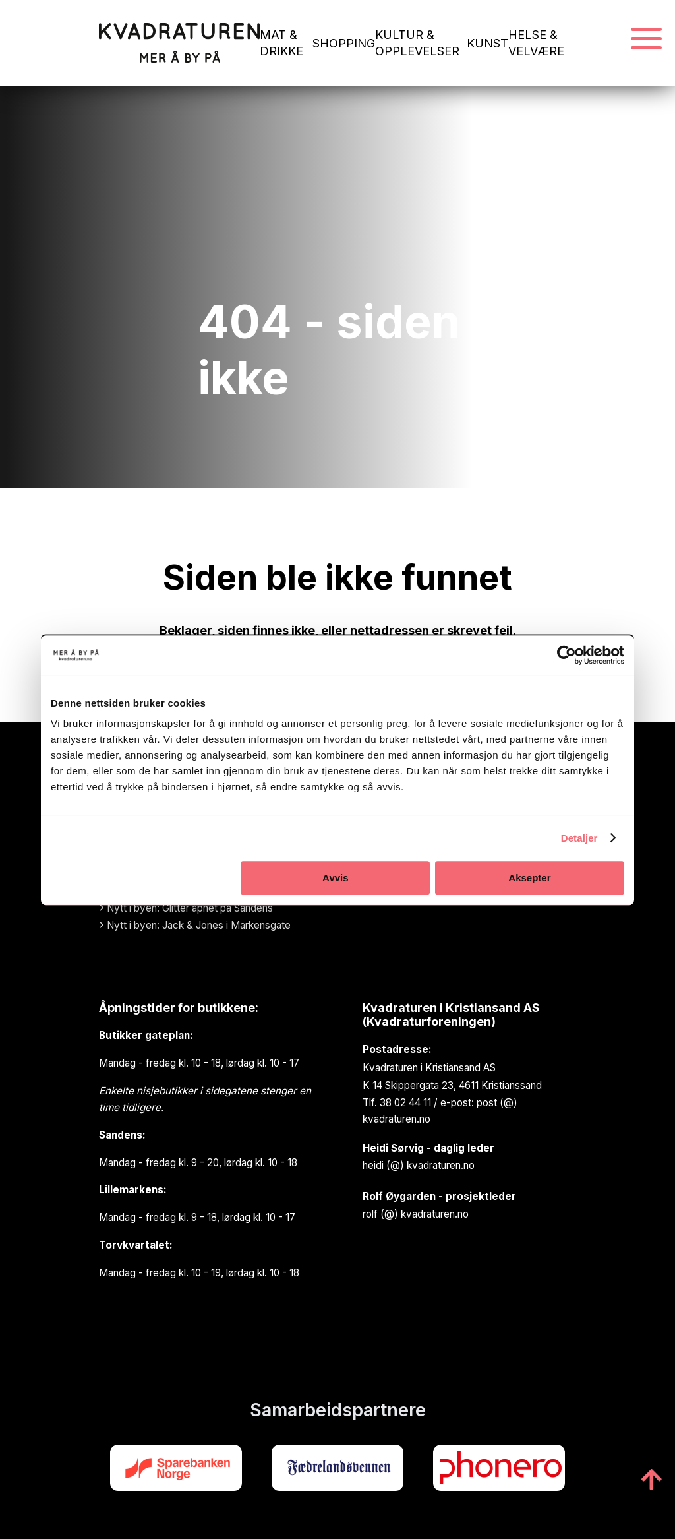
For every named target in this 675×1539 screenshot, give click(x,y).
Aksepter (529, 877)
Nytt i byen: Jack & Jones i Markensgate (195, 925)
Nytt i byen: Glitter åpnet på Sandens (186, 908)
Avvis (335, 877)
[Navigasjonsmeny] (646, 39)
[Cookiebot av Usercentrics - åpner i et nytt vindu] (566, 655)
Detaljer (579, 838)
